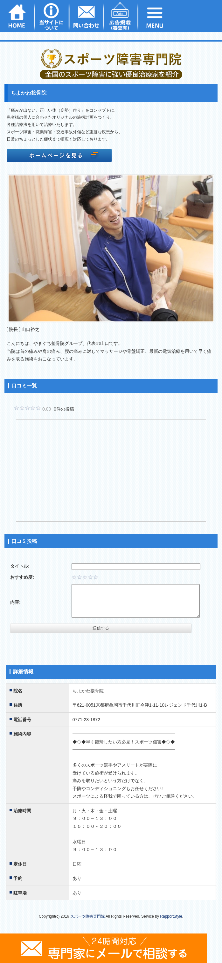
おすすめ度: (22, 577)
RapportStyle (171, 916)
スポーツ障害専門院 (87, 916)
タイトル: (20, 566)
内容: (15, 602)
